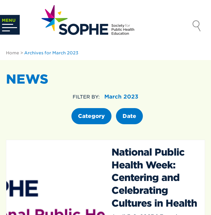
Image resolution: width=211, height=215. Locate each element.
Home (12, 52)
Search (196, 26)
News (27, 79)
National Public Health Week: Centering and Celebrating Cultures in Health (154, 177)
